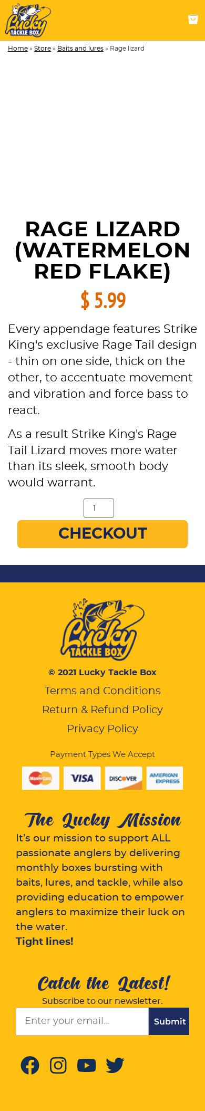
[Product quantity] (99, 508)
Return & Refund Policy (102, 710)
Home (18, 48)
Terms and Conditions (103, 691)
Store (42, 48)
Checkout (102, 534)
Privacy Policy (102, 729)
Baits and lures (80, 48)
